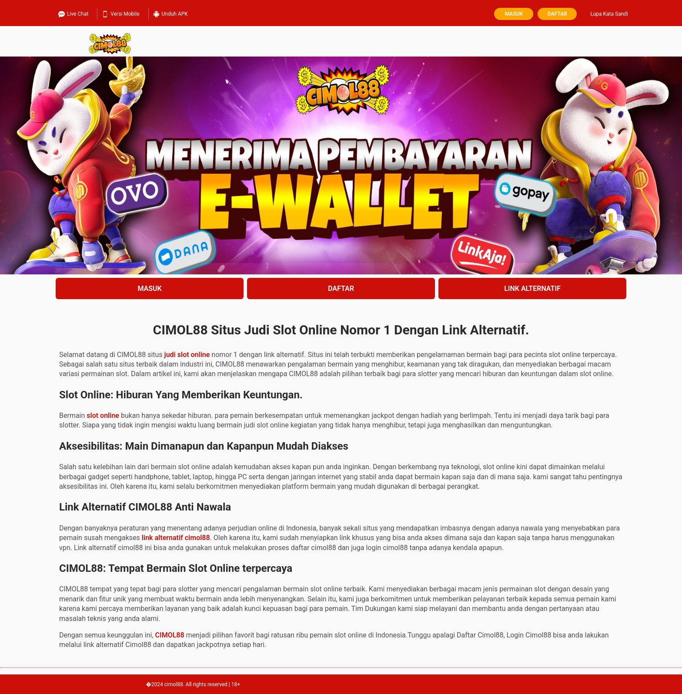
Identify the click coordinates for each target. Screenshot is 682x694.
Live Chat (73, 13)
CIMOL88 (169, 635)
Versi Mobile (120, 13)
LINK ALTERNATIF (532, 288)
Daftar (557, 14)
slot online (103, 415)
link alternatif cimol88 (176, 538)
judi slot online (187, 354)
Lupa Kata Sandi (609, 14)
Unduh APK (170, 13)
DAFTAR (341, 288)
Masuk (514, 14)
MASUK (149, 288)
